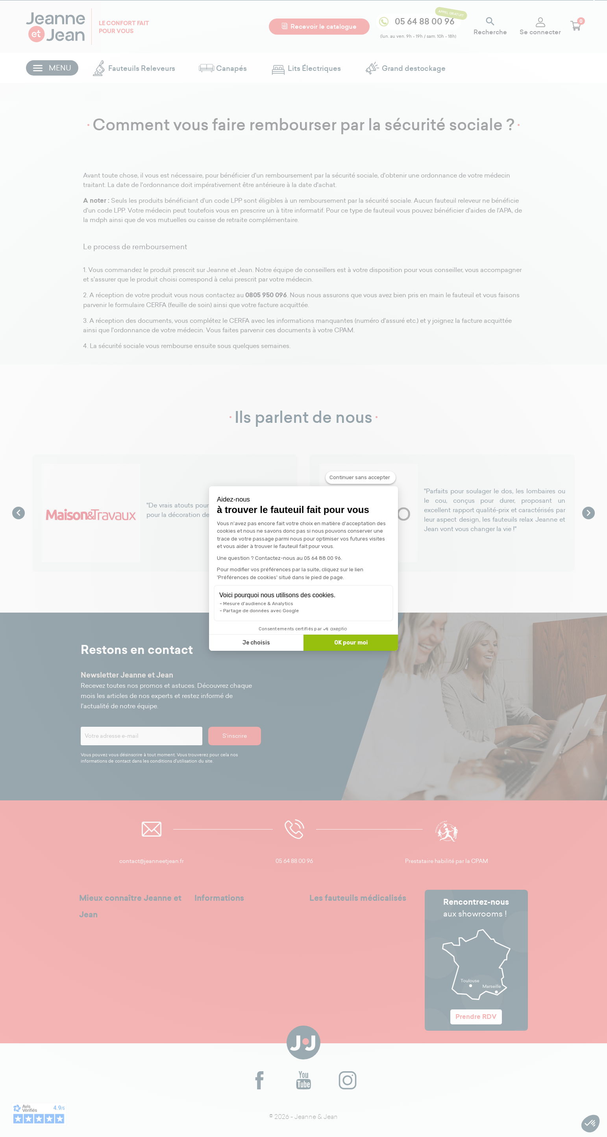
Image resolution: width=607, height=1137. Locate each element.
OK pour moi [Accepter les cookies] (351, 642)
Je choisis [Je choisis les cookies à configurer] (256, 642)
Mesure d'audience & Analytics (258, 603)
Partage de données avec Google (261, 610)
